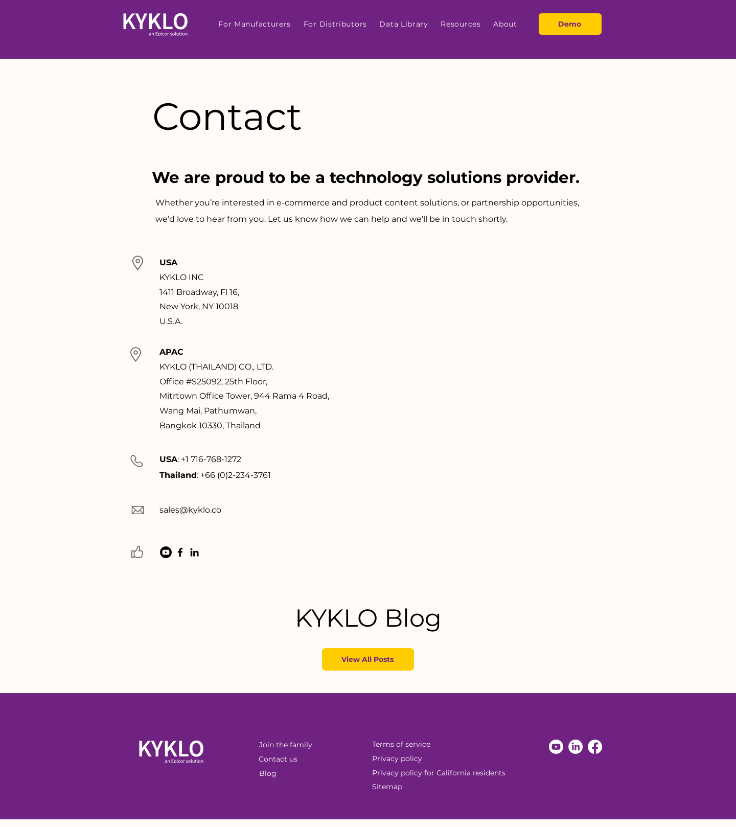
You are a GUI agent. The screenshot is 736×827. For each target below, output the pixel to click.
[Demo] (570, 24)
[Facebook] (180, 552)
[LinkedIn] (194, 552)
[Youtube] (166, 552)
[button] (254, 24)
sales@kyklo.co (190, 510)
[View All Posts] (368, 659)
